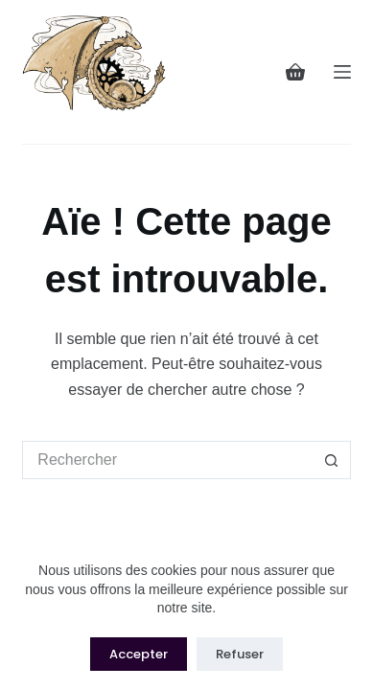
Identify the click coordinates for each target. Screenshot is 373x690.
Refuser (240, 654)
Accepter (138, 654)
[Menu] (342, 71)
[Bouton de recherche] (332, 460)
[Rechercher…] (167, 460)
